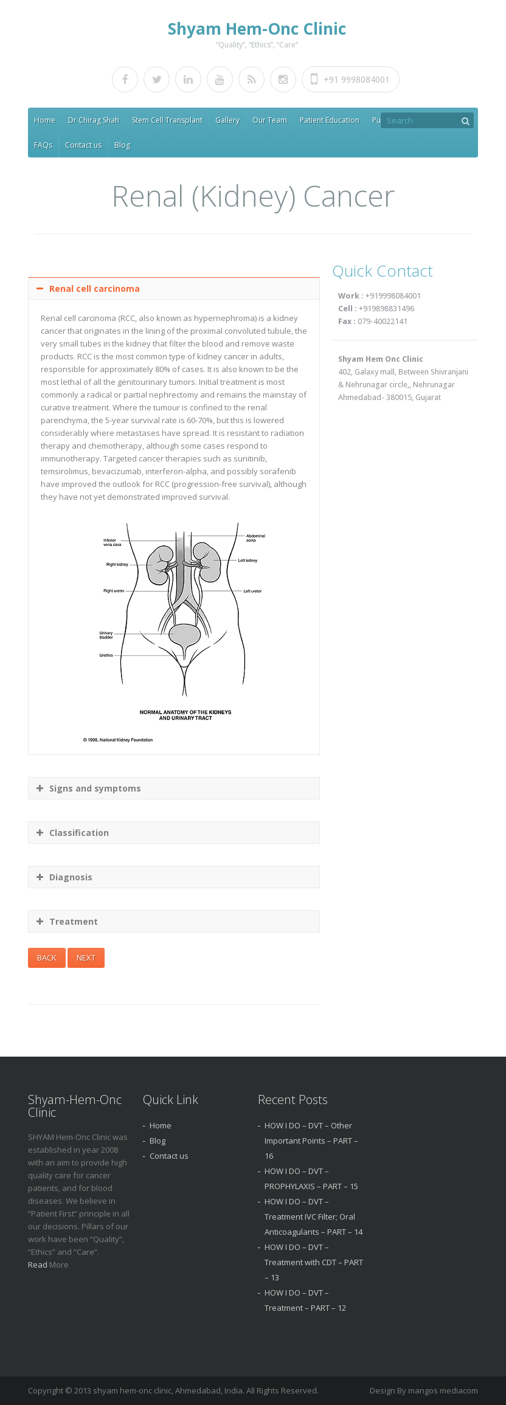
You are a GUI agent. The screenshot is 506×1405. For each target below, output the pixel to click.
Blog (122, 145)
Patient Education (329, 120)
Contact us (83, 145)
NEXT (86, 957)
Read (38, 1264)
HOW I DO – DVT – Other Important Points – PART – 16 (311, 1140)
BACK (47, 957)
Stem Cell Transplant (167, 120)
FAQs (43, 145)
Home (44, 120)
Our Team (269, 120)
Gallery (227, 120)
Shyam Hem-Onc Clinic (257, 29)
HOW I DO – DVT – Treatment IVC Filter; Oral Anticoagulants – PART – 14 (313, 1216)
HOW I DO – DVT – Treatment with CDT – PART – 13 (314, 1262)
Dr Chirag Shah (93, 120)
